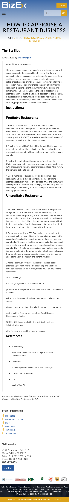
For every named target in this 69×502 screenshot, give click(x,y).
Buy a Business (11, 487)
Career (36, 489)
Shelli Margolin (24, 57)
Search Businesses (38, 487)
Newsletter (10, 426)
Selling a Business (24, 487)
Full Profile (10, 416)
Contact (8, 467)
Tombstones (10, 433)
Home (10, 37)
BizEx (2, 487)
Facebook (49, 489)
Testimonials (10, 430)
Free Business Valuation (54, 487)
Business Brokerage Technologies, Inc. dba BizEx (43, 499)
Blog (19, 37)
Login (62, 5)
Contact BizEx (28, 489)
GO (64, 13)
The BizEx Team (10, 492)
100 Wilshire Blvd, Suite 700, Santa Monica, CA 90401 (49, 492)
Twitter (42, 489)
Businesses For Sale (14, 419)
